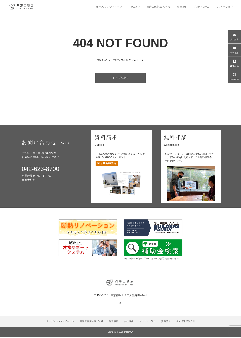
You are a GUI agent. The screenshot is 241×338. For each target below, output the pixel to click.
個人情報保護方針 (185, 322)
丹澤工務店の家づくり (158, 6)
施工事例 (135, 6)
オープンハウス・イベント (110, 6)
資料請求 (166, 322)
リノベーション (224, 6)
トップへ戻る (120, 78)
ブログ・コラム (201, 6)
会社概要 (181, 6)
